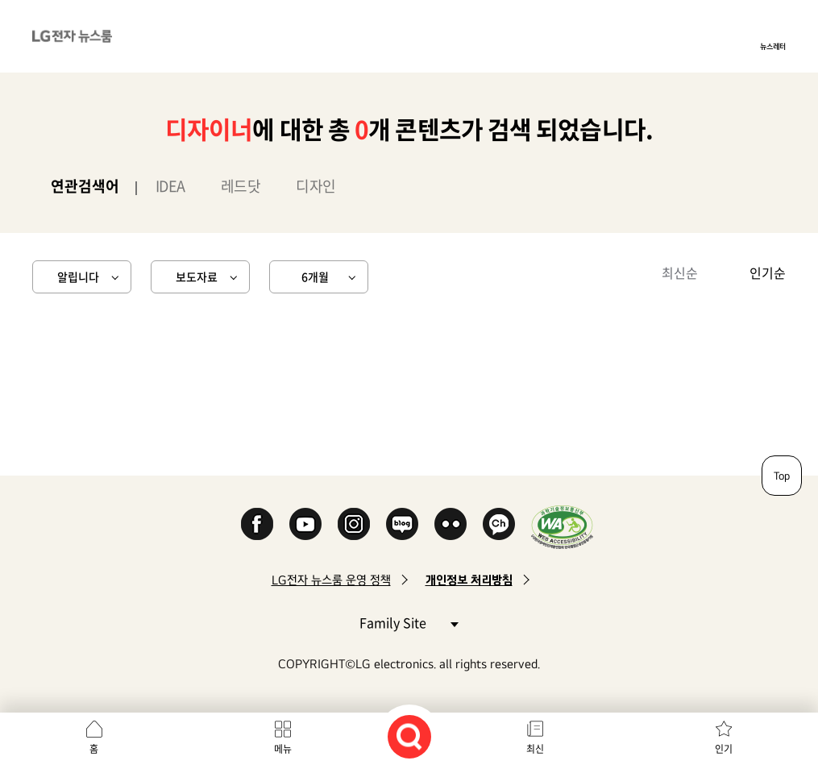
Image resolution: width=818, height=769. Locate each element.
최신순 (680, 272)
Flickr (450, 524)
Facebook (257, 524)
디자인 (316, 186)
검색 (409, 737)
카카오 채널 (499, 524)
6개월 (315, 276)
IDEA (170, 186)
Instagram (354, 524)
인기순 (767, 272)
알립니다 (78, 276)
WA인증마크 (562, 527)
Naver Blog (402, 524)
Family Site (408, 622)
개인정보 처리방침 (469, 580)
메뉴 (283, 749)
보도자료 (197, 276)
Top (782, 475)
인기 (724, 749)
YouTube (305, 524)
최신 (535, 749)
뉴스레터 (773, 46)
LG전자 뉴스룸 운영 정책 (331, 580)
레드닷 (241, 186)
